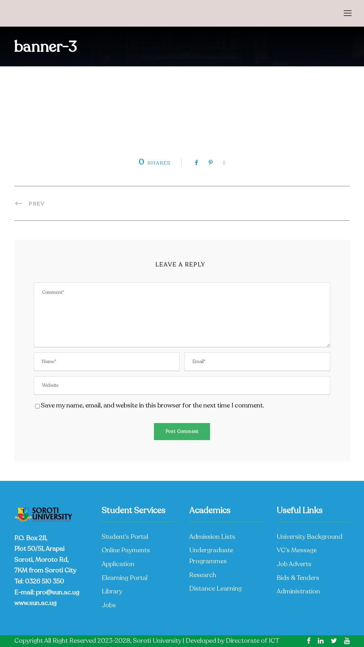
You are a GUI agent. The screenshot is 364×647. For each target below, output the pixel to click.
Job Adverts (294, 564)
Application (118, 564)
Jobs (109, 605)
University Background (309, 536)
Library (112, 591)
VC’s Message (297, 550)
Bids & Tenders (298, 578)
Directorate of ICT (252, 640)
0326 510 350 (44, 581)
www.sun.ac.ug (35, 603)
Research (202, 575)
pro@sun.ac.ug (57, 592)
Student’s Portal (125, 536)
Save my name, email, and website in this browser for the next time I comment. (152, 405)
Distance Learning (215, 588)
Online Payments (126, 550)
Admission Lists (212, 536)
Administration (298, 591)
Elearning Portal (125, 578)
